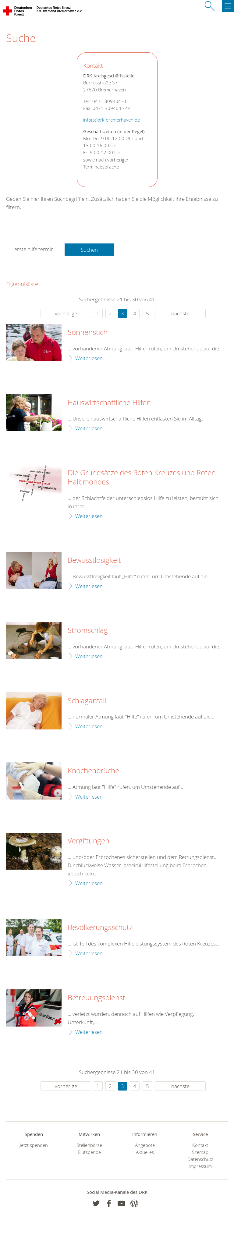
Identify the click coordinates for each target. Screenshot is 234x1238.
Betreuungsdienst (96, 997)
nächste (180, 313)
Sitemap (200, 1152)
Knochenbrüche (93, 770)
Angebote (145, 1145)
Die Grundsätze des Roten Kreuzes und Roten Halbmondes (142, 477)
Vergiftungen (88, 841)
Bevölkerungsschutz (100, 927)
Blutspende (89, 1152)
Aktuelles (145, 1152)
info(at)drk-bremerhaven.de (111, 120)
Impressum (200, 1166)
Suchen (89, 249)
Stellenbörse (89, 1145)
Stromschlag (88, 630)
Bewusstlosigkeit (94, 560)
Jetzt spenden (34, 1145)
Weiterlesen (89, 358)
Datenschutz (200, 1159)
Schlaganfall (87, 700)
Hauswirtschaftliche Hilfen (109, 402)
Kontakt (200, 1145)
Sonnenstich (88, 332)
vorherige (66, 313)
